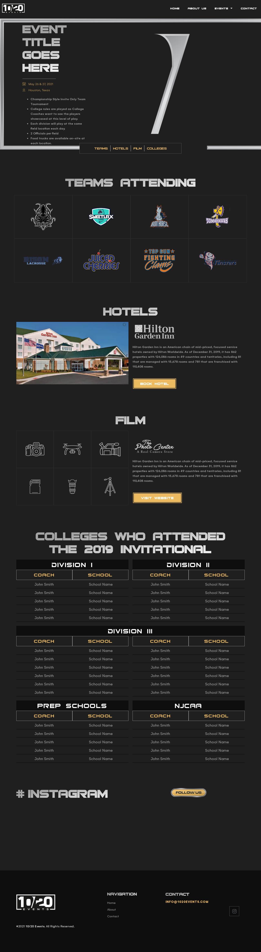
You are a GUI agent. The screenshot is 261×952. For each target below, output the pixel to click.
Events (224, 8)
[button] (155, 383)
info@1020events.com (187, 901)
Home (175, 8)
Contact (249, 8)
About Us (197, 8)
